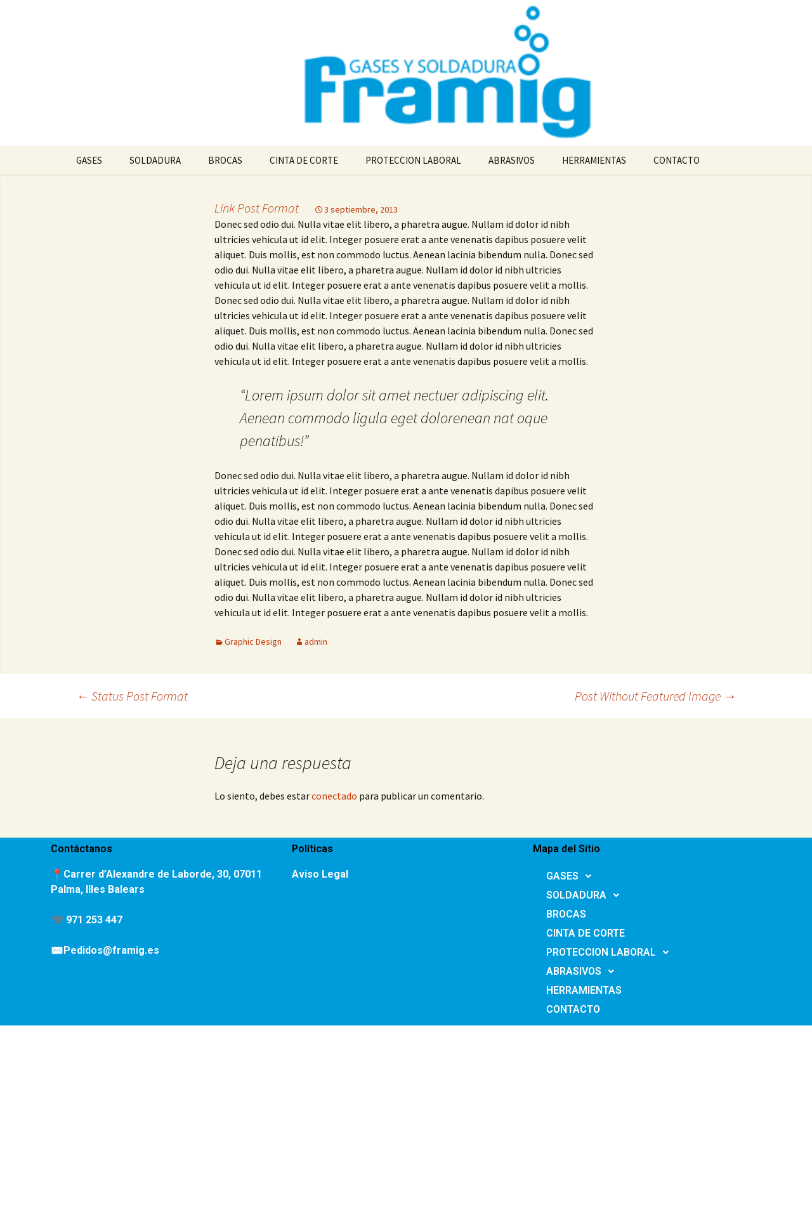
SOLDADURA (155, 160)
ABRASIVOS (511, 160)
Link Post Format (256, 208)
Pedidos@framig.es (111, 950)
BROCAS (225, 160)
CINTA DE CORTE (304, 160)
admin (315, 641)
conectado (334, 795)
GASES (89, 160)
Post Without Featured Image (655, 696)
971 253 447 (94, 920)
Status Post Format (132, 696)
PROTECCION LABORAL (413, 160)
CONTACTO (676, 160)
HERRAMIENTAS (594, 160)
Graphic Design (253, 641)
